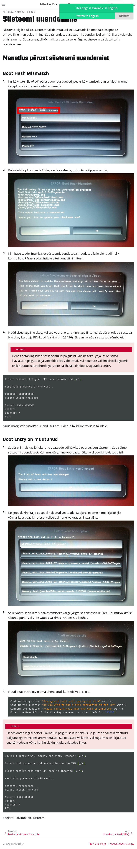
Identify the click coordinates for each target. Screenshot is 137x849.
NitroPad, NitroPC (13, 11)
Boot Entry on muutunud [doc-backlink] (30, 439)
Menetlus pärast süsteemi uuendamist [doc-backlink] (56, 58)
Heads (31, 11)
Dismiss (124, 16)
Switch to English (87, 16)
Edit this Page (98, 843)
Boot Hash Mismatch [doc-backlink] (26, 73)
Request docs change (121, 843)
